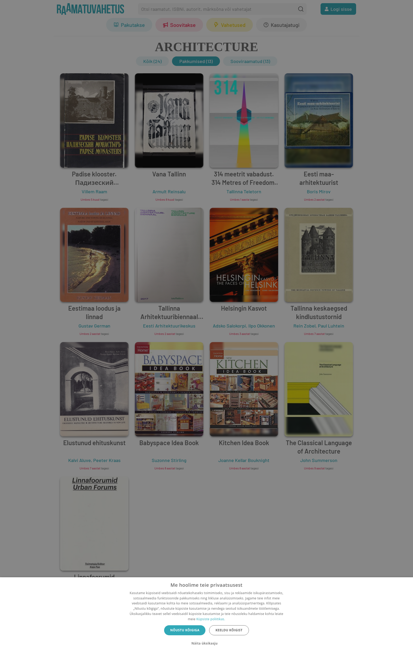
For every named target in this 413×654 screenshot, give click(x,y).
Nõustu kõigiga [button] (184, 630)
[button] (206, 643)
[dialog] (206, 615)
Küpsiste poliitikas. (210, 619)
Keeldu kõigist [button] (229, 630)
